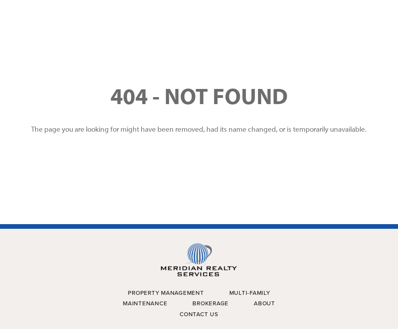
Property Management (166, 293)
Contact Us (199, 314)
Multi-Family (249, 293)
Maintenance (145, 303)
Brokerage (210, 303)
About (264, 303)
